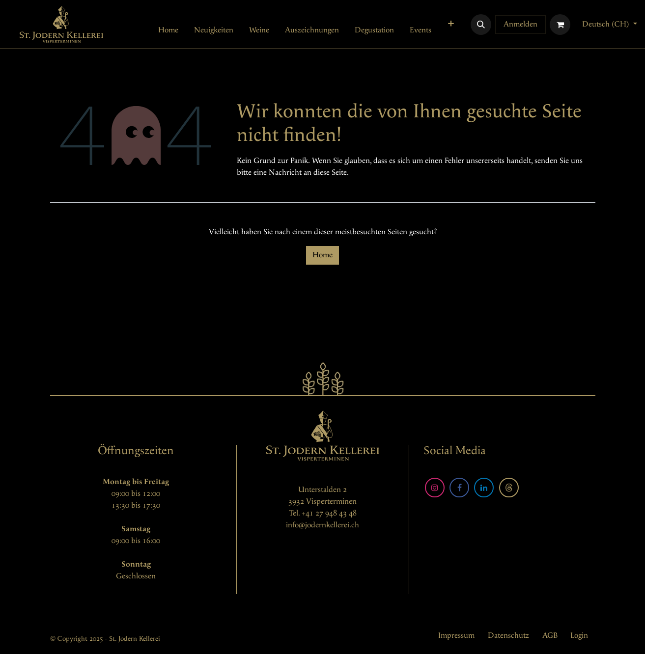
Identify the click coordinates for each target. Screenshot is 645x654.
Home (322, 255)
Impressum (456, 635)
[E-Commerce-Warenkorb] (560, 24)
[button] (481, 24)
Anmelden (520, 24)
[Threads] (509, 487)
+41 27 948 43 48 (329, 513)
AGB (550, 635)
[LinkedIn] (484, 487)
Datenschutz (508, 635)
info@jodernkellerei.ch (322, 525)
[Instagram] (435, 487)
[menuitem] (168, 30)
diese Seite (330, 172)
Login (579, 635)
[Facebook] (459, 487)
